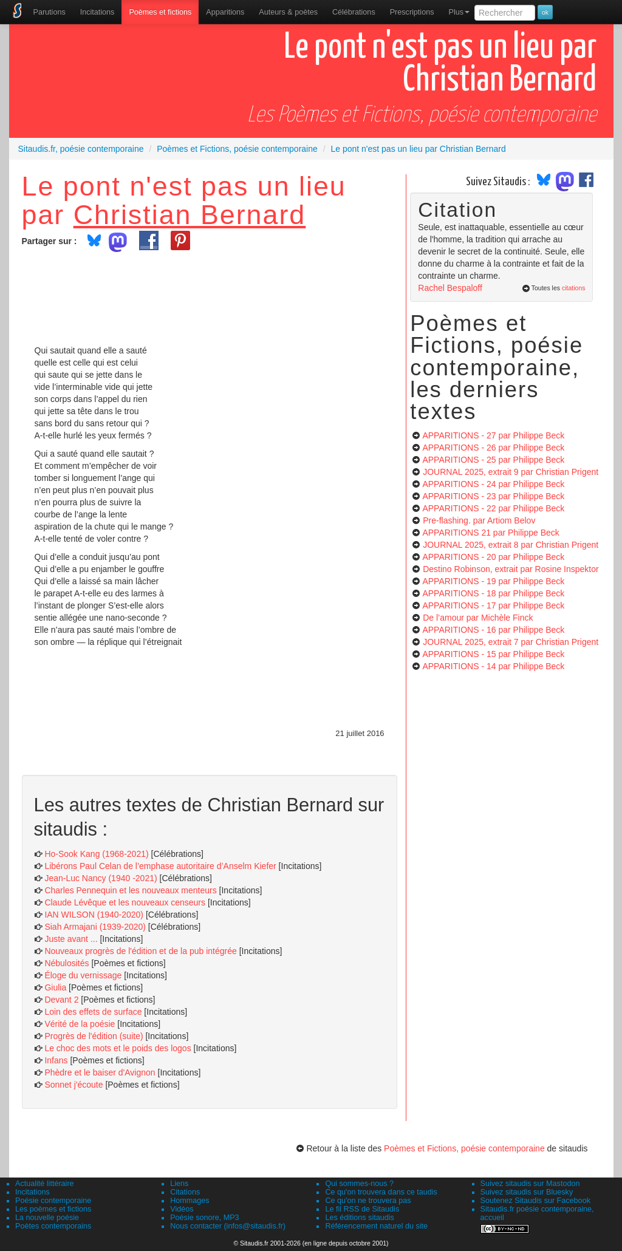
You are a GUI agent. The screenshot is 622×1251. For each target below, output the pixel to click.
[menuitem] (49, 12)
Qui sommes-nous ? (359, 1183)
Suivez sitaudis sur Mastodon (530, 1183)
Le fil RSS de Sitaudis (362, 1209)
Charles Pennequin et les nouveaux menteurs (130, 890)
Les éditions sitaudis (359, 1217)
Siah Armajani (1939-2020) (95, 927)
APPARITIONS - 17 (493, 605)
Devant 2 (61, 999)
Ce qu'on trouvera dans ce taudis (381, 1192)
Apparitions (225, 12)
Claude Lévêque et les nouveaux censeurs (124, 902)
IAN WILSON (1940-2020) (93, 914)
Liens (179, 1183)
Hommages (189, 1200)
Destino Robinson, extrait (511, 569)
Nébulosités (66, 963)
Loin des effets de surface (93, 1012)
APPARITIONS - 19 (493, 581)
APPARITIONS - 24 (493, 484)
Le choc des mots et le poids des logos (117, 1048)
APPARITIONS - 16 (493, 630)
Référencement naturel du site (376, 1226)
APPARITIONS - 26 (493, 447)
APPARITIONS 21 (490, 532)
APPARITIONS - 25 (493, 460)
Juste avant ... (70, 939)
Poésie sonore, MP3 (204, 1217)
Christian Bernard (189, 214)
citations (574, 287)
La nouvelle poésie (47, 1217)
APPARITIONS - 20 (493, 557)
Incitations (32, 1192)
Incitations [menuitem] (97, 12)
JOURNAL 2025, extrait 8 (510, 545)
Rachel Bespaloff (450, 288)
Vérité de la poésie (79, 1024)
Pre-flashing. (479, 520)
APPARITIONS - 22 (493, 508)
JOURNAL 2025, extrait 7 (510, 642)
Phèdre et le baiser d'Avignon (99, 1072)
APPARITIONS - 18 (493, 593)
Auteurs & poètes (288, 12)
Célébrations (353, 12)
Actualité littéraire (44, 1183)
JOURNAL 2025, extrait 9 (510, 472)
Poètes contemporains (53, 1226)
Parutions (49, 12)
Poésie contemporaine (53, 1200)
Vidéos (181, 1209)
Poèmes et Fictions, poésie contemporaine (464, 1148)
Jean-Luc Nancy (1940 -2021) (100, 878)
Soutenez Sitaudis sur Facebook (535, 1200)
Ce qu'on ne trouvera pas (368, 1200)
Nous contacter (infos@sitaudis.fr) (227, 1226)
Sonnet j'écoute (73, 1084)
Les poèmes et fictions (53, 1209)
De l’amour (478, 617)
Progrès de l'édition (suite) (93, 1036)
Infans (55, 1060)
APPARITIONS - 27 (493, 435)
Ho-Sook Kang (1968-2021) (96, 854)
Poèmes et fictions (160, 12)
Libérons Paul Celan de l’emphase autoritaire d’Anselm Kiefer (160, 866)
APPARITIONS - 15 (493, 654)
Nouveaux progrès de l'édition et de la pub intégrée (140, 951)
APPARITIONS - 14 (493, 666)
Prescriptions (412, 12)
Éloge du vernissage (82, 975)
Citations (185, 1192)
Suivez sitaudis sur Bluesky (526, 1192)
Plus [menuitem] (459, 12)
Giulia (55, 987)
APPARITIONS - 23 (493, 496)
